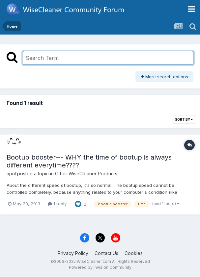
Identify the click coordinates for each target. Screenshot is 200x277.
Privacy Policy (73, 253)
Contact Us (106, 253)
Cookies (134, 253)
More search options (164, 76)
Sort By (184, 119)
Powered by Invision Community (100, 267)
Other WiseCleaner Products (86, 173)
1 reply (57, 203)
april (11, 173)
